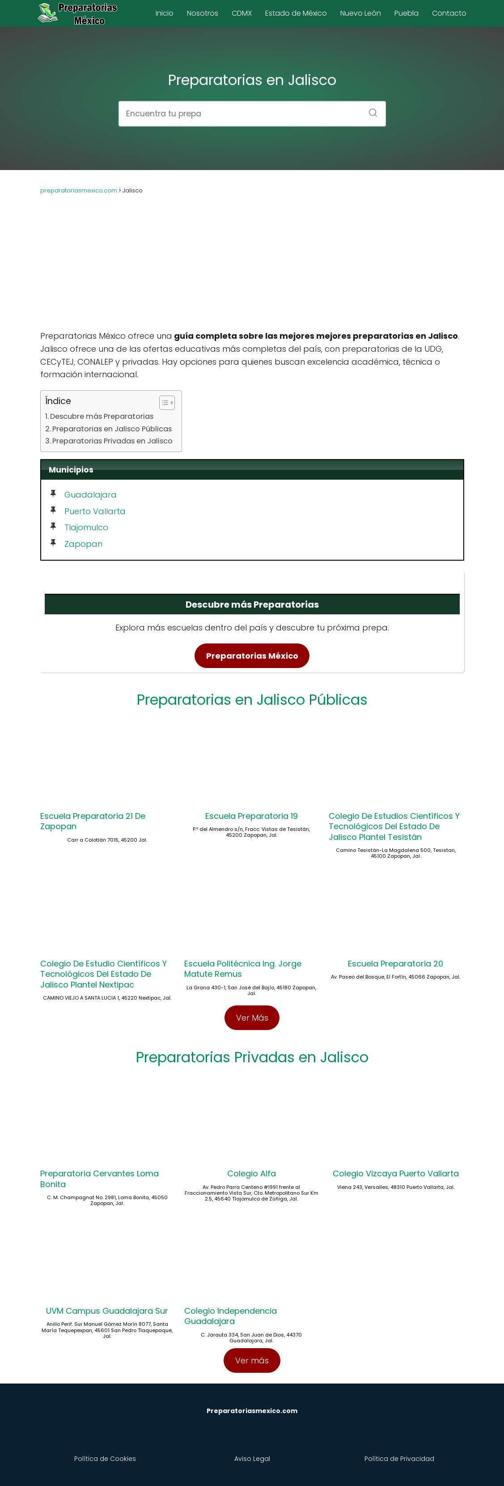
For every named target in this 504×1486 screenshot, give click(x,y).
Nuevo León (360, 13)
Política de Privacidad (399, 1458)
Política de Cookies (105, 1458)
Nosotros (202, 13)
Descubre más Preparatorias (101, 416)
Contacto (449, 13)
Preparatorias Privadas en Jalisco (112, 441)
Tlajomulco (86, 527)
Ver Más (252, 1017)
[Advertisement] (252, 258)
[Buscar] (370, 110)
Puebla (406, 13)
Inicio (165, 13)
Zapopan (83, 543)
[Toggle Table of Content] (162, 402)
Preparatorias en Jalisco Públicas (112, 429)
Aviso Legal (252, 1458)
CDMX (242, 13)
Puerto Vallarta (95, 511)
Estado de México (296, 13)
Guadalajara (90, 494)
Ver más (252, 1360)
